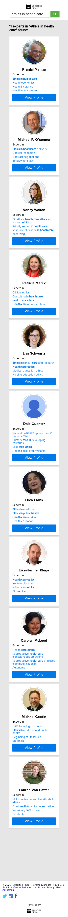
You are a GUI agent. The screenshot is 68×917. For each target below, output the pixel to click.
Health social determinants (28, 477)
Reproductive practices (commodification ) (33, 701)
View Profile (34, 103)
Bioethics (18, 779)
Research (22, 473)
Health (23, 688)
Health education (22, 547)
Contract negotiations (25, 162)
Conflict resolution (23, 158)
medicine (23, 536)
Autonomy (18, 706)
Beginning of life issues (26, 775)
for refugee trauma (27, 765)
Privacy (50, 887)
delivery (29, 155)
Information (23, 620)
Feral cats (18, 855)
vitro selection (22, 616)
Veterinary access (26, 852)
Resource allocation (33, 242)
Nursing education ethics (27, 395)
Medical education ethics (27, 391)
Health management (25, 90)
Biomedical (19, 624)
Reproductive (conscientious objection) (27, 694)
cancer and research (33, 383)
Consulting (27, 311)
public (25, 540)
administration (28, 319)
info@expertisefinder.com (22, 887)
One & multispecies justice (33, 848)
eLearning (18, 246)
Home (41, 887)
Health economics (23, 82)
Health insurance (22, 86)
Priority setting (29, 238)
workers (25, 544)
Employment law (22, 166)
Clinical (20, 307)
